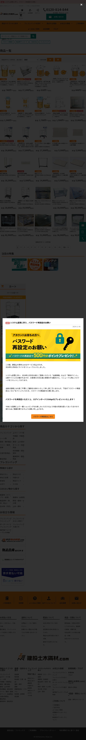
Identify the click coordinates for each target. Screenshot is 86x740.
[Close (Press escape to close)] (81, 4)
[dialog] (43, 370)
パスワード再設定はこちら (43, 416)
